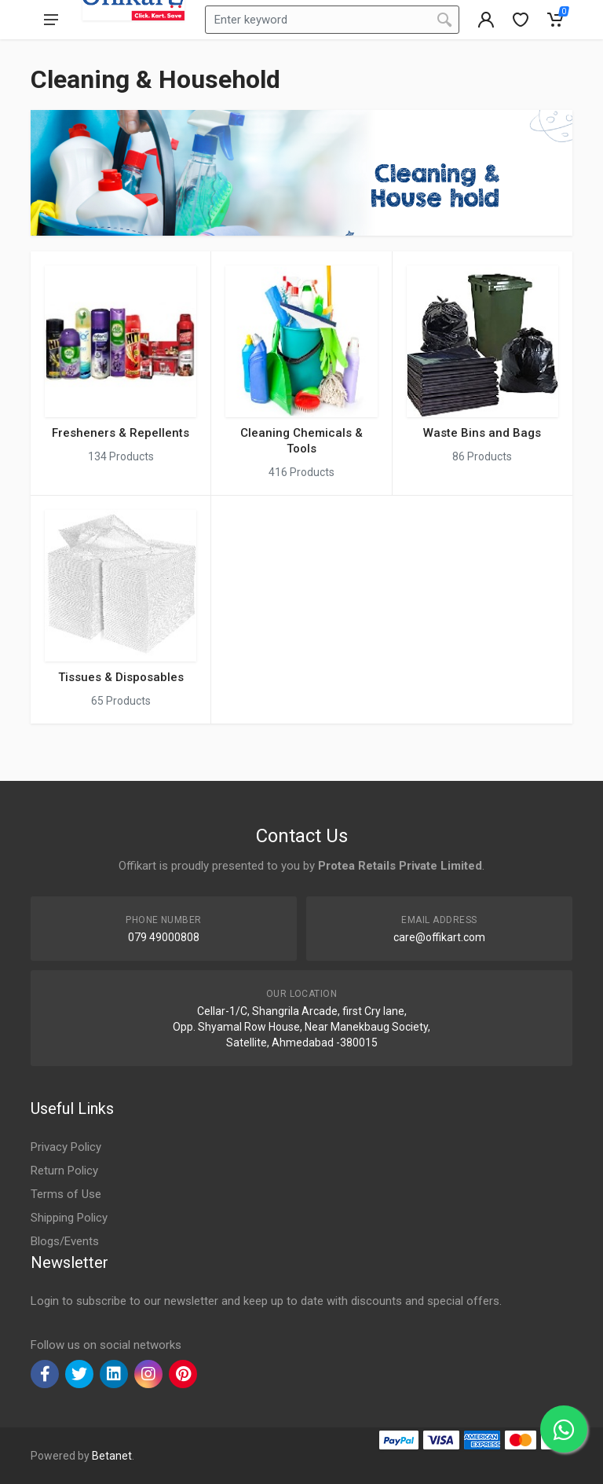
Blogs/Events (65, 1241)
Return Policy (64, 1170)
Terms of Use (66, 1194)
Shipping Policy (69, 1218)
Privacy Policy (66, 1147)
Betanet (112, 1455)
